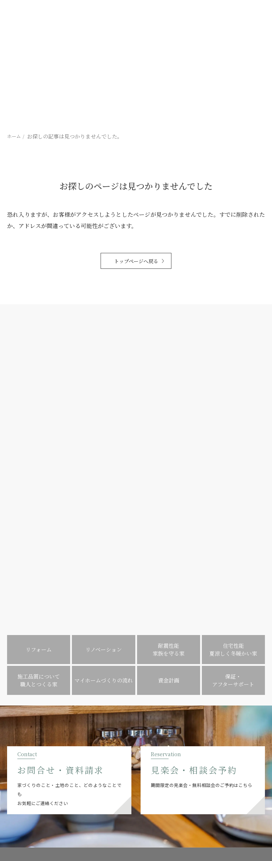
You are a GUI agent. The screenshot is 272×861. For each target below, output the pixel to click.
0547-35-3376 (71, 755)
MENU (136, 705)
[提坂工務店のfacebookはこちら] (31, 783)
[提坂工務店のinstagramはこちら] (21, 783)
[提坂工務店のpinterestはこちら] (41, 783)
